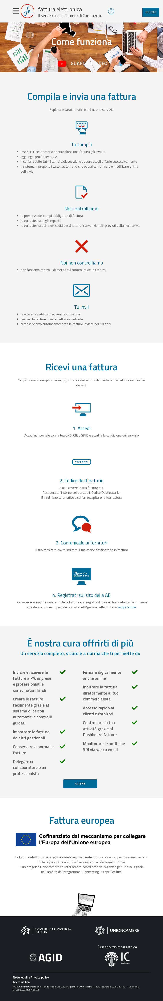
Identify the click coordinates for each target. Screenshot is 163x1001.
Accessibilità (21, 984)
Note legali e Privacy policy (31, 979)
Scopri (80, 785)
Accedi (150, 12)
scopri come (127, 609)
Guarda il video (89, 65)
